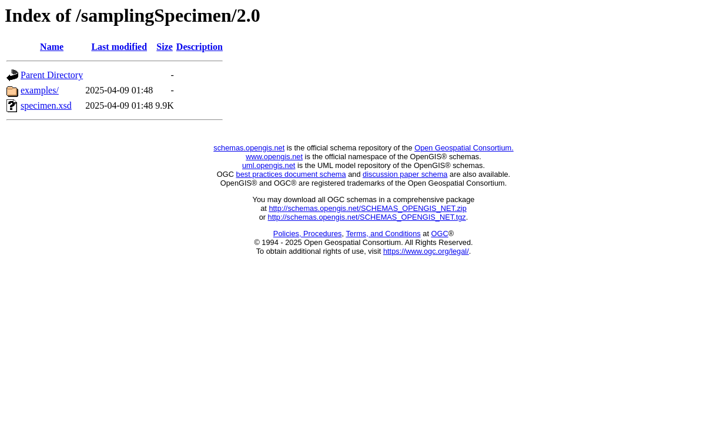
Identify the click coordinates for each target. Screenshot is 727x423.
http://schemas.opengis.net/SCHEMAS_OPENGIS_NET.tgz (367, 217)
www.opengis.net (274, 156)
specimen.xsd (46, 105)
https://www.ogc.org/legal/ (426, 251)
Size (164, 47)
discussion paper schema (405, 174)
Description (199, 47)
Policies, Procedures (307, 233)
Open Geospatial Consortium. (464, 147)
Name (51, 47)
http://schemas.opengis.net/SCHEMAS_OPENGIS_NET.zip (367, 208)
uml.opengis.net (268, 165)
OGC (439, 233)
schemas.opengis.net (248, 147)
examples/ (40, 90)
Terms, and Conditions (383, 233)
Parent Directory (52, 75)
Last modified (119, 47)
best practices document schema (291, 174)
